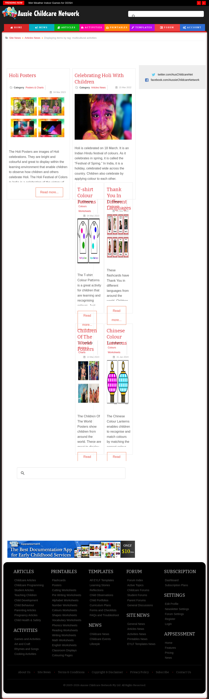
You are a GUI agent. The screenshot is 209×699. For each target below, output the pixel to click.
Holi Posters (24, 75)
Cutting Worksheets (65, 590)
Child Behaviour (26, 605)
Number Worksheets (65, 605)
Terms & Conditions (71, 672)
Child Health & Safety (29, 620)
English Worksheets (65, 645)
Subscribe (162, 672)
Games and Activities (29, 638)
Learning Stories (100, 585)
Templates (143, 27)
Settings (173, 595)
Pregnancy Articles (27, 615)
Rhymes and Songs (28, 648)
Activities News (136, 633)
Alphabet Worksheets (66, 600)
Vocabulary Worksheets (67, 620)
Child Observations (101, 595)
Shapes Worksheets (65, 615)
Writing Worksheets (65, 635)
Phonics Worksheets (65, 624)
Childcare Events (100, 638)
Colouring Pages (63, 655)
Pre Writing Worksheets (67, 595)
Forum (169, 27)
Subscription (179, 571)
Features (169, 647)
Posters (57, 585)
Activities (93, 27)
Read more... (49, 192)
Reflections (97, 590)
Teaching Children (27, 595)
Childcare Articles (26, 580)
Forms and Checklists (103, 610)
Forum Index (135, 580)
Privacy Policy (139, 672)
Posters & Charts (36, 87)
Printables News (137, 638)
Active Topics (135, 585)
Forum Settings (173, 613)
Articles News (99, 87)
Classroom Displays (65, 650)
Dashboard (171, 580)
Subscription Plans (175, 585)
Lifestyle (95, 643)
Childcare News (99, 633)
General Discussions (139, 605)
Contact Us (183, 672)
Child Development (27, 600)
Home (18, 27)
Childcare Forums (138, 590)
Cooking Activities (27, 653)
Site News (137, 615)
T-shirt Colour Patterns (87, 196)
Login (167, 623)
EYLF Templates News (141, 643)
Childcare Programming (30, 585)
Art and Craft (24, 643)
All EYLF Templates (102, 580)
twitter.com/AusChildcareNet (174, 74)
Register (169, 618)
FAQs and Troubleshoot (104, 615)
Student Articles (25, 590)
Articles (68, 27)
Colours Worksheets (65, 610)
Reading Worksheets (66, 630)
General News (136, 623)
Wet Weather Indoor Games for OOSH (50, 2)
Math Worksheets (64, 640)
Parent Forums (136, 600)
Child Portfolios (99, 600)
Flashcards (59, 580)
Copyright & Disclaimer (107, 672)
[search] (165, 16)
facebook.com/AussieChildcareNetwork (174, 79)
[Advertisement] (104, 51)
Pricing (168, 652)
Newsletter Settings (176, 608)
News (43, 27)
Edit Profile (171, 603)
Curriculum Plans (100, 605)
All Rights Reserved (133, 685)
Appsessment (178, 633)
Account (194, 27)
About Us (24, 672)
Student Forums (137, 595)
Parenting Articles (27, 610)
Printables (119, 27)
